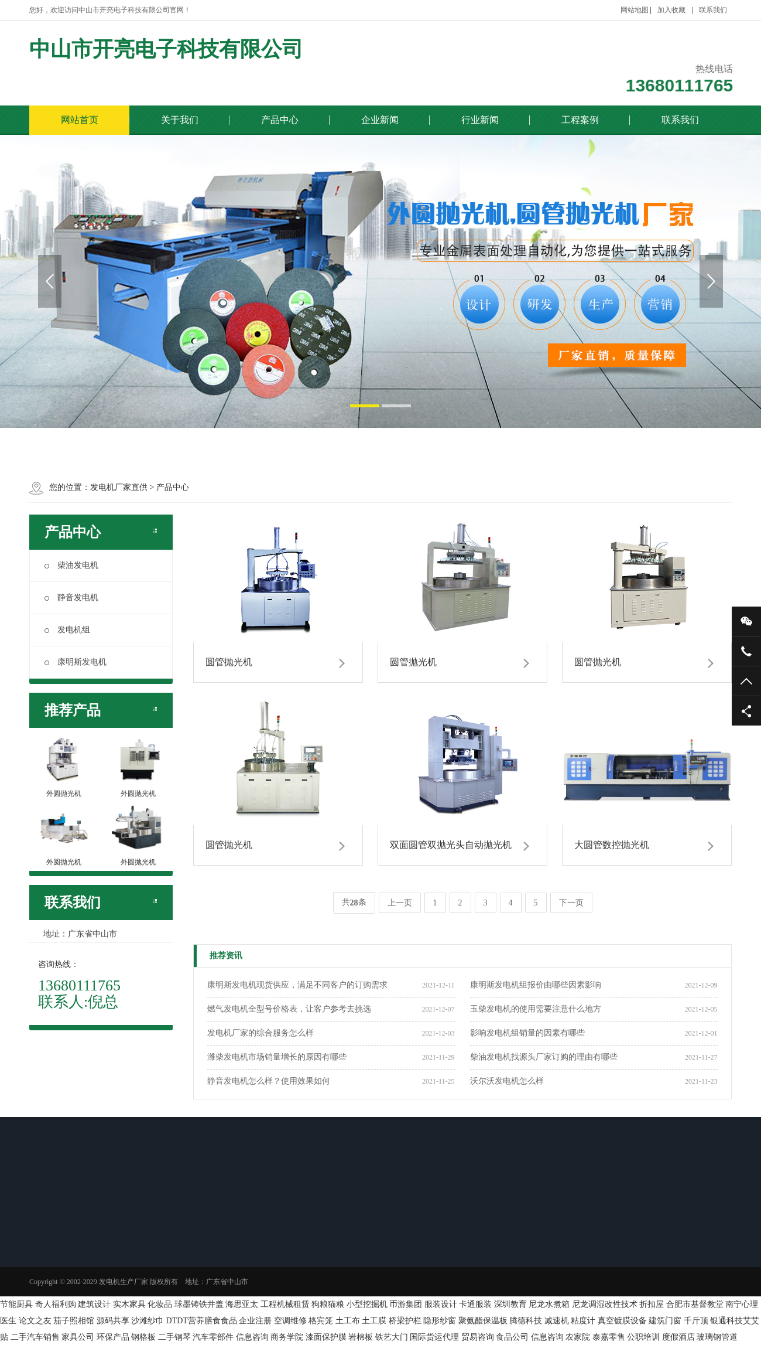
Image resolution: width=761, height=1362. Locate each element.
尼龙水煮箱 (549, 1304)
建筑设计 (94, 1304)
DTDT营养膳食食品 (201, 1320)
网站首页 (79, 120)
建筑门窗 (665, 1320)
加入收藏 (671, 10)
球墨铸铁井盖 (199, 1304)
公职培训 (643, 1337)
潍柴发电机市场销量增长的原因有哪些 (277, 1057)
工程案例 (580, 120)
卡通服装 (475, 1304)
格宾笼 (320, 1320)
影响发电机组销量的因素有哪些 (527, 1033)
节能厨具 (16, 1304)
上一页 (400, 902)
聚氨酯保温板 (483, 1320)
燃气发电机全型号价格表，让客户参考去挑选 (289, 1009)
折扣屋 (651, 1304)
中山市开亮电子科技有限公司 (166, 47)
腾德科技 (525, 1320)
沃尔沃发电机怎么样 (507, 1081)
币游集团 (405, 1304)
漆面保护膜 (326, 1337)
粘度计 (583, 1320)
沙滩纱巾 (147, 1320)
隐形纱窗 (439, 1320)
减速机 (556, 1320)
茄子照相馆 (73, 1320)
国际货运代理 (434, 1337)
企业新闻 (380, 120)
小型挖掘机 (367, 1304)
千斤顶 (696, 1320)
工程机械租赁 (285, 1304)
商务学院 (286, 1337)
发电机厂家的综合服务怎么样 (260, 1033)
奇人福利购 (55, 1304)
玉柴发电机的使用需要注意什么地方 (535, 1009)
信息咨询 (252, 1337)
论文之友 (35, 1320)
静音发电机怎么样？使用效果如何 (268, 1081)
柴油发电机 (71, 565)
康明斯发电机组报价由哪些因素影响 (535, 984)
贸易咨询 (477, 1337)
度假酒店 (678, 1337)
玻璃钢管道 (717, 1337)
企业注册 (255, 1320)
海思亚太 (241, 1304)
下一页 (571, 902)
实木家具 (129, 1304)
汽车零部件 (213, 1337)
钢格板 (143, 1337)
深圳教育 (510, 1304)
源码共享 (113, 1320)
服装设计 (440, 1304)
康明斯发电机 (75, 662)
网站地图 (635, 10)
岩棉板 (360, 1337)
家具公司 (77, 1337)
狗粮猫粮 (327, 1304)
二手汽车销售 (35, 1337)
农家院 (577, 1337)
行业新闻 (480, 120)
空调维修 (290, 1320)
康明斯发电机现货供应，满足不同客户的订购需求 (297, 984)
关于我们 (179, 120)
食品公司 (512, 1337)
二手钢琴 (174, 1337)
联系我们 (713, 10)
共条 (354, 903)
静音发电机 (71, 597)
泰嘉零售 (608, 1337)
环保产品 (113, 1337)
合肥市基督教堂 (695, 1304)
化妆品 (160, 1304)
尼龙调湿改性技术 (604, 1304)
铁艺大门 (391, 1337)
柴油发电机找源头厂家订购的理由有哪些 (544, 1057)
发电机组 (67, 629)
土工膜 (374, 1320)
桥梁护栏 (405, 1320)
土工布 (347, 1320)
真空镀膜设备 (622, 1320)
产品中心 (280, 120)
